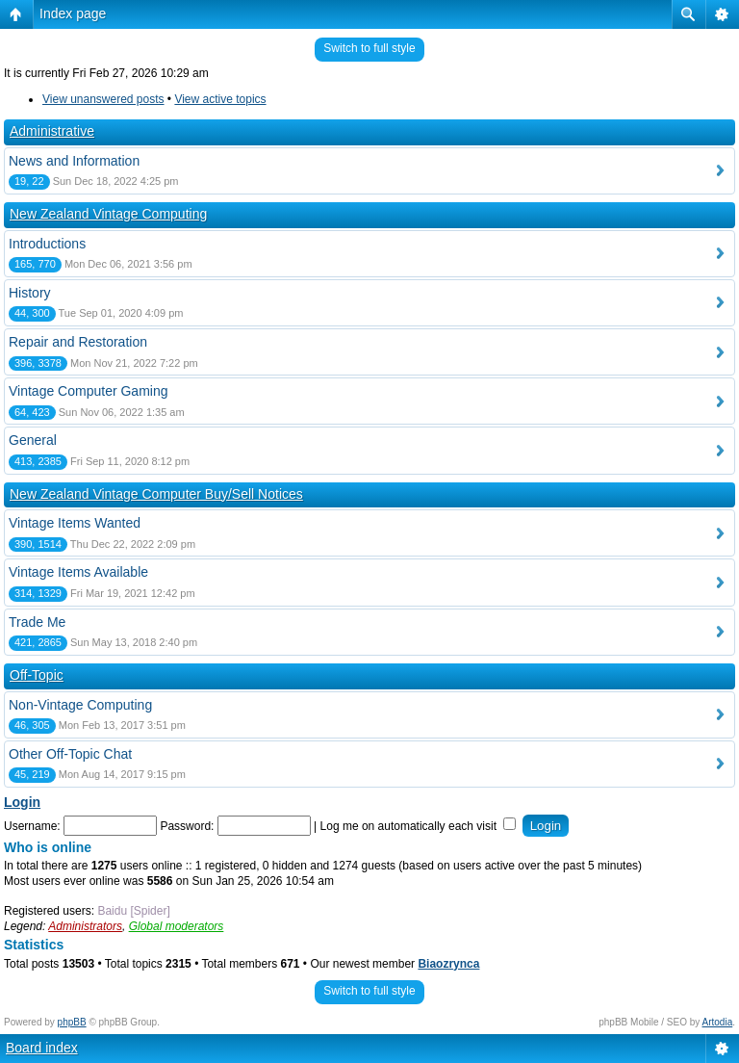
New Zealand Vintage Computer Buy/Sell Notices (156, 494)
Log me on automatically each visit (418, 826)
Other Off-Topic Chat (70, 754)
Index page (72, 13)
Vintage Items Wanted (74, 523)
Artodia (717, 1022)
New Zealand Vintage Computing (108, 213)
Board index (42, 1047)
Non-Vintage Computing (80, 705)
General (33, 440)
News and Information (74, 161)
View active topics (220, 99)
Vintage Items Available (78, 572)
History (30, 292)
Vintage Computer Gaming (88, 391)
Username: (32, 826)
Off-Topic (37, 675)
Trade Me (37, 622)
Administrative (52, 131)
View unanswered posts (103, 99)
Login (22, 802)
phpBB (72, 1022)
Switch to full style (369, 48)
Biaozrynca (448, 964)
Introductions (47, 243)
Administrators (85, 926)
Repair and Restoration (78, 342)
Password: (187, 826)
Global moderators (176, 926)
